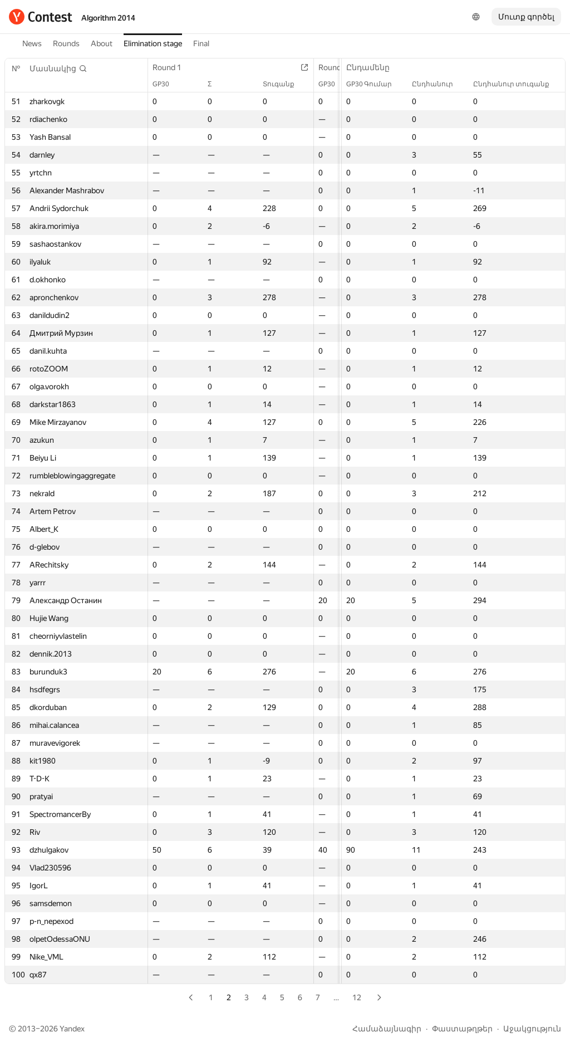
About (101, 43)
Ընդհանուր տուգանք (517, 84)
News (32, 43)
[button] (58, 68)
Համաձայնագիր (386, 1028)
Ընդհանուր (438, 84)
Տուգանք (284, 84)
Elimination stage (153, 43)
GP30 (166, 84)
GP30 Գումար (374, 84)
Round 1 (173, 67)
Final (201, 43)
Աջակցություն (532, 1028)
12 (356, 997)
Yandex (72, 1028)
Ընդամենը (373, 67)
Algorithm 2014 (108, 17)
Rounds (66, 43)
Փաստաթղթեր (462, 1028)
